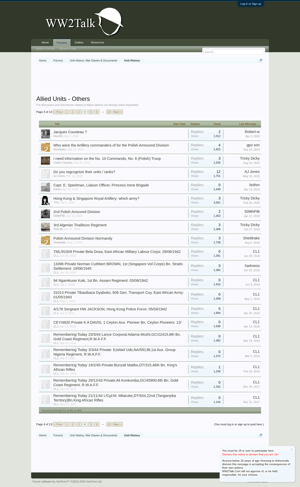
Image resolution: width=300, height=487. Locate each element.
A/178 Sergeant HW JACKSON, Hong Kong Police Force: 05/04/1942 (110, 309)
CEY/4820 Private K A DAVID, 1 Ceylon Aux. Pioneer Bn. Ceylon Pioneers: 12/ (117, 322)
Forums (62, 42)
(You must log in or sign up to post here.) (239, 424)
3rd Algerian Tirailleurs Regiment (80, 225)
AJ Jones (59, 175)
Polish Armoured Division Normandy (82, 238)
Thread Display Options (150, 418)
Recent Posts (68, 48)
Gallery (79, 42)
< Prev (58, 111)
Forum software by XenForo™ (67, 481)
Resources (97, 42)
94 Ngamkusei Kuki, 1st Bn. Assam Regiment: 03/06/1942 (100, 281)
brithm (57, 189)
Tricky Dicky (250, 158)
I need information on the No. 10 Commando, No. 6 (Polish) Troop (107, 159)
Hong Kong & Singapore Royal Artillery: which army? (96, 198)
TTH (56, 202)
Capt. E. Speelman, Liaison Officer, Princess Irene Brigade (101, 185)
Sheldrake (59, 149)
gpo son (253, 145)
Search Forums (45, 48)
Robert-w (252, 132)
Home (45, 42)
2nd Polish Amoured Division (76, 212)
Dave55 (58, 135)
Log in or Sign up (250, 3)
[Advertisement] (150, 80)
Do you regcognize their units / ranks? (84, 172)
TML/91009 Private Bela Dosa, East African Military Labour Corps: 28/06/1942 (117, 252)
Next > (118, 111)
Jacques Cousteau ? (70, 132)
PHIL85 (58, 229)
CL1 (55, 255)
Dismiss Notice (291, 449)
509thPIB (59, 215)
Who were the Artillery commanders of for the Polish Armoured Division (111, 145)
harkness (252, 266)
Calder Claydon (62, 162)
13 (108, 111)
